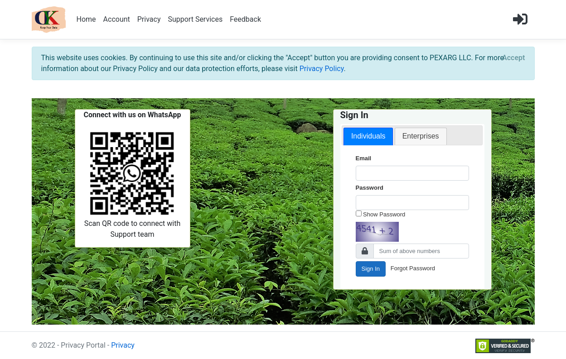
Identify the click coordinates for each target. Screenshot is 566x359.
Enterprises (420, 136)
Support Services (195, 19)
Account (116, 19)
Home (86, 19)
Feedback (245, 19)
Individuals (368, 136)
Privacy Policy (322, 68)
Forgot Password (413, 268)
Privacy (149, 19)
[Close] (513, 58)
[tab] (368, 136)
